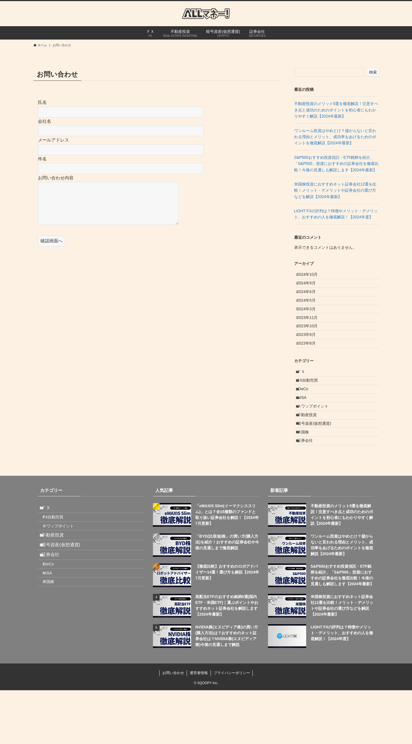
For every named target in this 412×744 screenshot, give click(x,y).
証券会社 (308, 493)
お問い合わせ (173, 727)
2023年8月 (309, 368)
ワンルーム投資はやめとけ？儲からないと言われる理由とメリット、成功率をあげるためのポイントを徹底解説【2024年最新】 (335, 136)
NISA (305, 435)
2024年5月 (309, 310)
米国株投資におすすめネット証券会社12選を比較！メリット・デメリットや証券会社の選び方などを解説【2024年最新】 (335, 190)
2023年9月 (309, 357)
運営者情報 (199, 727)
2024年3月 (309, 322)
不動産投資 (310, 458)
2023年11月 (310, 333)
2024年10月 (310, 276)
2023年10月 (310, 345)
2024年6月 (309, 299)
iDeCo (306, 423)
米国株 (307, 481)
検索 (373, 72)
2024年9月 (309, 287)
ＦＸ (305, 400)
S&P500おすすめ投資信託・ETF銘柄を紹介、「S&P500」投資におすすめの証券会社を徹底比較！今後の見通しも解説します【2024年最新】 (336, 163)
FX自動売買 (311, 411)
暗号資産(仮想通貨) (318, 469)
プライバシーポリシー (232, 727)
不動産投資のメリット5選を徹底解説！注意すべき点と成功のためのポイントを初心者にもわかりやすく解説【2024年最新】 (336, 109)
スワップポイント (316, 446)
